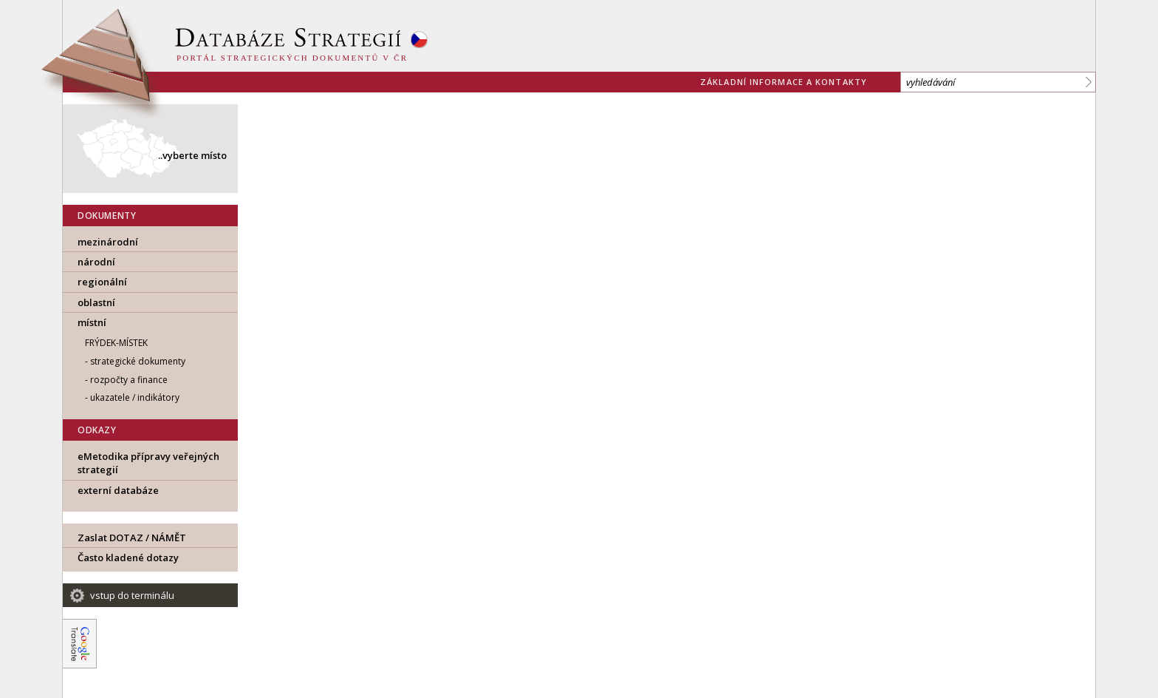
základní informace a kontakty (783, 81)
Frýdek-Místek (116, 342)
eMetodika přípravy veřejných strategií (148, 463)
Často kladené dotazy (128, 557)
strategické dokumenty (137, 361)
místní (92, 322)
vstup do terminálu (132, 595)
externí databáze (118, 490)
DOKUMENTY (107, 215)
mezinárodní (108, 241)
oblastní (96, 302)
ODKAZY (97, 430)
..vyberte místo (192, 155)
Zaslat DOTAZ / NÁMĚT (132, 537)
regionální (102, 281)
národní (96, 261)
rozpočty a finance (129, 379)
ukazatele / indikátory (134, 397)
